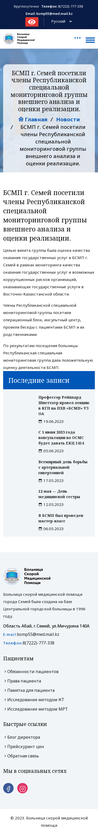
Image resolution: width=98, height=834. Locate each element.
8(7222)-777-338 (70, 6)
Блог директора (21, 737)
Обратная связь (21, 756)
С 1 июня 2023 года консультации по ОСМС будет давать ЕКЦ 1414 (61, 438)
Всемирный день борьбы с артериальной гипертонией (63, 467)
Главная (32, 119)
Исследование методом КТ (33, 700)
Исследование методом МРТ (35, 709)
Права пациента (22, 681)
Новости (68, 119)
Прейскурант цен (23, 746)
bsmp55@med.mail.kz (38, 634)
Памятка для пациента (29, 690)
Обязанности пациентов (31, 671)
